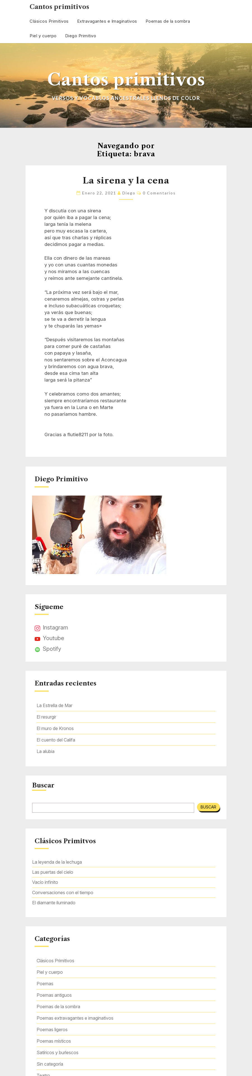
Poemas (45, 983)
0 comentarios (159, 192)
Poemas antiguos (54, 995)
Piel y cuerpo (43, 35)
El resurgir (46, 717)
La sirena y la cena (126, 180)
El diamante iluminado (53, 902)
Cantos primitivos (59, 7)
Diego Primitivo (80, 35)
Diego (128, 192)
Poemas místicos (54, 1041)
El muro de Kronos (55, 728)
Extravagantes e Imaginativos (107, 21)
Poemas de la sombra (168, 21)
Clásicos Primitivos (49, 21)
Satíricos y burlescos (58, 1052)
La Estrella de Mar (54, 705)
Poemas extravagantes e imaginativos (75, 1018)
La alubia (45, 751)
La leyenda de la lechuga (57, 862)
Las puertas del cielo (52, 872)
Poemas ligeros (52, 1029)
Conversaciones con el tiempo (62, 892)
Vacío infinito (45, 882)
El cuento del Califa (56, 740)
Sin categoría (50, 1064)
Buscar (43, 785)
